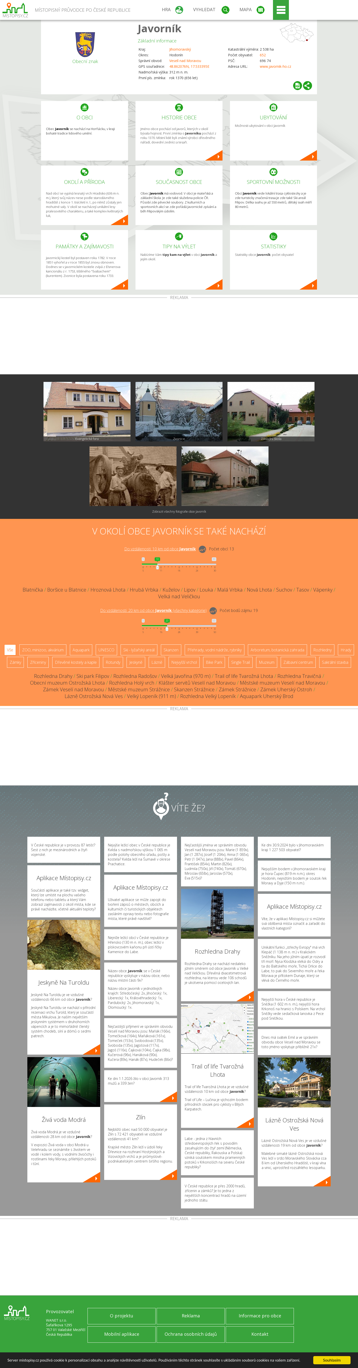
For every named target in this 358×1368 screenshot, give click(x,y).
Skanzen (171, 650)
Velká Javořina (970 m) (186, 676)
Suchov (284, 589)
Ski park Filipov (93, 676)
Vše (10, 650)
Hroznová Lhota (108, 589)
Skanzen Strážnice (194, 689)
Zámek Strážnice (237, 689)
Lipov (189, 589)
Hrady (346, 650)
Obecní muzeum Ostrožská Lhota (67, 682)
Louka (206, 589)
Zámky (15, 662)
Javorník (159, 28)
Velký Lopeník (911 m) (151, 696)
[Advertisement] (179, 337)
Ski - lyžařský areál (139, 650)
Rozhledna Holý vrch (131, 682)
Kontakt (259, 1334)
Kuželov (171, 589)
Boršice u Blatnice (66, 589)
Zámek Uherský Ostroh (286, 689)
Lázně (156, 662)
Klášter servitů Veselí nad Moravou (197, 682)
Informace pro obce (260, 1316)
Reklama (191, 1316)
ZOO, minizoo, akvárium (43, 650)
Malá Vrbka (230, 589)
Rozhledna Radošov (135, 676)
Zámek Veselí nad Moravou (73, 689)
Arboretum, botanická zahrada (277, 650)
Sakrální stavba (335, 662)
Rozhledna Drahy (53, 676)
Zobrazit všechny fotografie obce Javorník (179, 511)
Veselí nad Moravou (185, 60)
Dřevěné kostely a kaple (76, 662)
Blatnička (33, 589)
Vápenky (322, 589)
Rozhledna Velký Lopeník (208, 696)
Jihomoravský (180, 49)
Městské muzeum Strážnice (139, 689)
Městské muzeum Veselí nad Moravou (282, 682)
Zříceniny (38, 662)
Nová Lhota (259, 589)
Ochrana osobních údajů (191, 1334)
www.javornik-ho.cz (275, 66)
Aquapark (81, 650)
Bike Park (214, 662)
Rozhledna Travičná (299, 676)
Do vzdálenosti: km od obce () (153, 610)
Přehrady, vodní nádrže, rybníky (214, 650)
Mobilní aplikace (121, 1334)
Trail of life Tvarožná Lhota (244, 676)
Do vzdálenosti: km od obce (160, 549)
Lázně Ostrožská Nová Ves (94, 696)
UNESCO (106, 650)
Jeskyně (135, 662)
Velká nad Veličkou (179, 596)
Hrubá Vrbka (144, 589)
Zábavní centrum (298, 662)
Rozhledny (322, 650)
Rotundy (113, 662)
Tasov (302, 589)
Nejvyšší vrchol (184, 662)
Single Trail (240, 662)
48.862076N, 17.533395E (189, 66)
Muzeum (266, 662)
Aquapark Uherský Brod (266, 696)
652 (263, 55)
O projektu (121, 1316)
